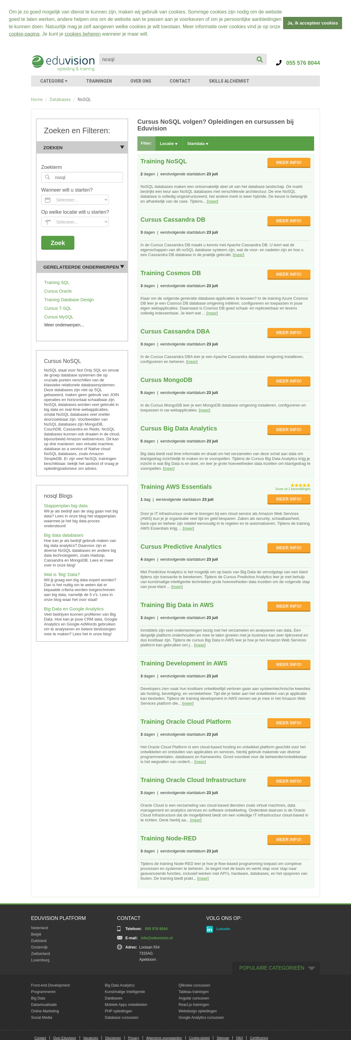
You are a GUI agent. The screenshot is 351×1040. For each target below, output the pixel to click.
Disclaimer (113, 1038)
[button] (151, 35)
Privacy (133, 1038)
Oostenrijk (39, 947)
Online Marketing (45, 1011)
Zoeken (83, 147)
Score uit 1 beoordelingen (292, 489)
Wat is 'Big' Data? (62, 574)
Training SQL (56, 282)
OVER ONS (140, 81)
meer (212, 201)
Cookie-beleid (199, 1038)
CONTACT (180, 81)
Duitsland (38, 941)
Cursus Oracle (58, 291)
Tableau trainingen (194, 992)
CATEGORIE (54, 81)
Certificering (259, 1038)
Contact (40, 1038)
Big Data (38, 998)
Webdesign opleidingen (198, 1011)
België (36, 934)
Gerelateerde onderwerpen (83, 267)
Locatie (169, 144)
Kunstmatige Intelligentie (125, 992)
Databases (60, 99)
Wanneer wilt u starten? (67, 190)
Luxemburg (40, 960)
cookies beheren (83, 34)
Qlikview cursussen (194, 985)
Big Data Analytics (120, 985)
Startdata (197, 144)
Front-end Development (50, 985)
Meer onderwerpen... (64, 324)
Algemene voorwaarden (164, 1038)
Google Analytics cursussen (201, 1017)
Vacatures (90, 1038)
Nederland (39, 928)
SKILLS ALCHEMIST (229, 81)
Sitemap (223, 1038)
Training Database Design (69, 299)
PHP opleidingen (118, 1011)
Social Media (41, 1017)
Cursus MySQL (58, 316)
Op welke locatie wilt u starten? (75, 212)
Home (37, 99)
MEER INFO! (289, 162)
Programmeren (43, 992)
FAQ (239, 1038)
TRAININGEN (99, 81)
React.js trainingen (194, 1005)
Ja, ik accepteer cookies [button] (312, 23)
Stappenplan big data (66, 505)
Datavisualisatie (44, 1005)
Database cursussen (121, 1017)
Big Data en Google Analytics (74, 608)
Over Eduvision (64, 1038)
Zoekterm (51, 167)
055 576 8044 (298, 63)
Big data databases (63, 535)
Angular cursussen (194, 998)
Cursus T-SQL (57, 308)
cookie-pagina (24, 34)
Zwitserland (40, 954)
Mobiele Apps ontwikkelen (126, 1005)
